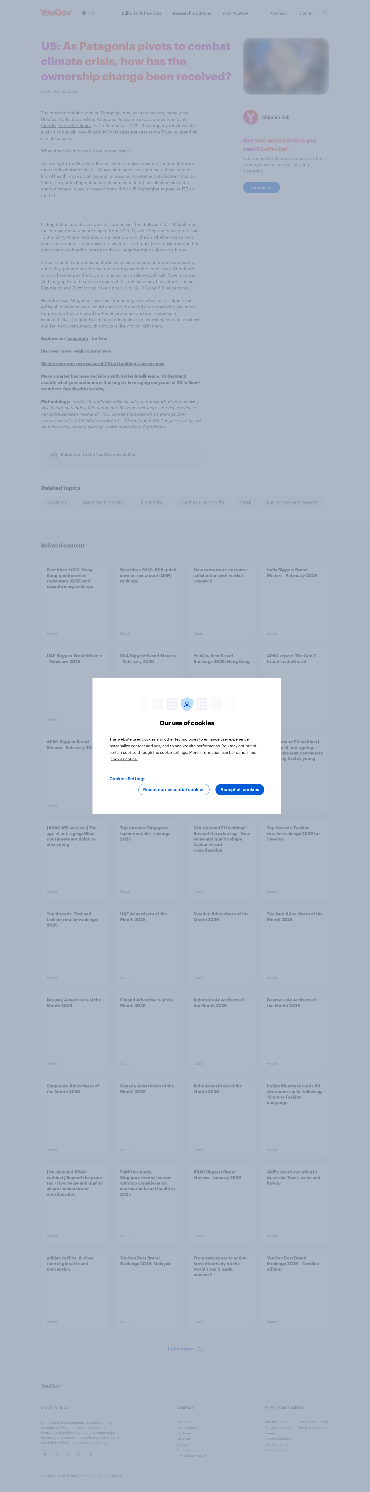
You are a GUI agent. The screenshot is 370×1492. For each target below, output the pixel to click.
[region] (186, 746)
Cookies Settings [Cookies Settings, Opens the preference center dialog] (127, 779)
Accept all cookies (239, 790)
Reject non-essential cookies (174, 790)
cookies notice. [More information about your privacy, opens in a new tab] (124, 759)
